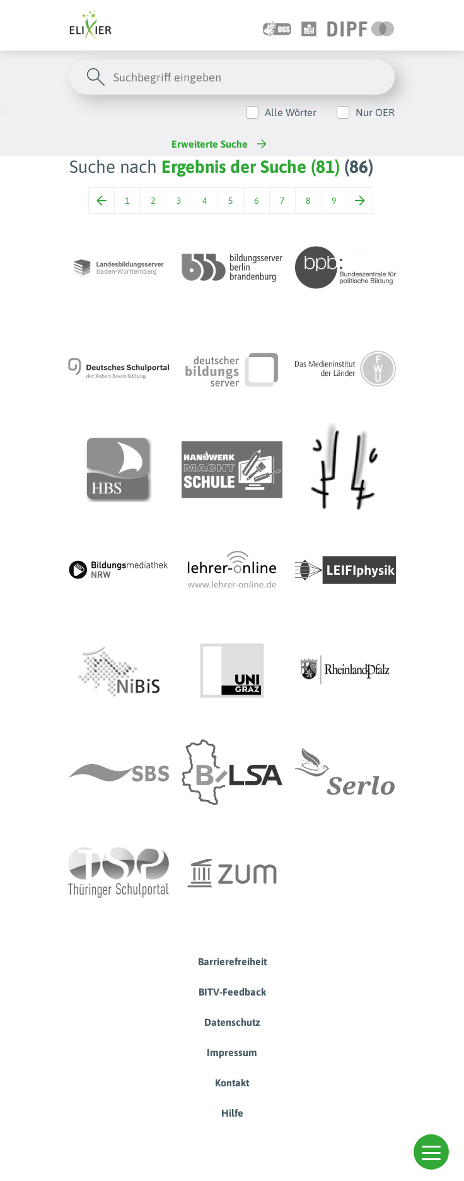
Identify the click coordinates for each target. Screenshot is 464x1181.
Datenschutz (232, 1022)
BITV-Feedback (232, 991)
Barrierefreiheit (232, 961)
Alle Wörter (290, 112)
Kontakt (232, 1082)
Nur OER (375, 112)
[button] (431, 1152)
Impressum (232, 1052)
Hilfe (232, 1113)
